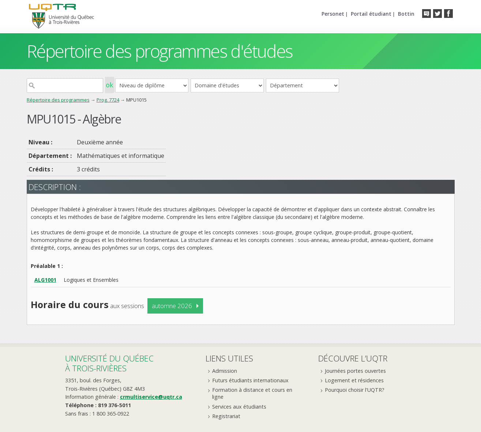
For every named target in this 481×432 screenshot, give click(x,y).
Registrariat (226, 416)
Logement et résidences (354, 380)
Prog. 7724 (108, 99)
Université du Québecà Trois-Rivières (109, 363)
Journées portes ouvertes (355, 370)
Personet (333, 13)
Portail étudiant (371, 13)
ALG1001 (45, 279)
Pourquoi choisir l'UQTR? (354, 389)
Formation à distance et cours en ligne (252, 393)
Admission (224, 370)
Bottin (406, 13)
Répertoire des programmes (58, 99)
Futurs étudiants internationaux (250, 380)
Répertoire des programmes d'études (160, 51)
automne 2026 (172, 306)
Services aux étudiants (239, 406)
